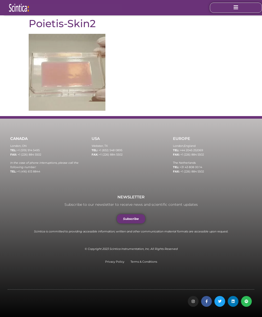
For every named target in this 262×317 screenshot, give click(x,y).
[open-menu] (236, 8)
